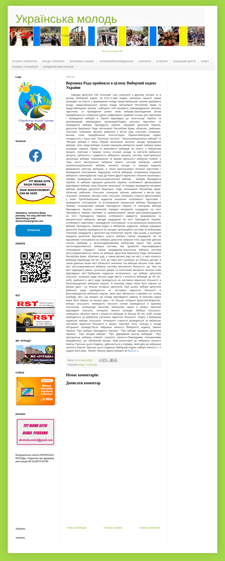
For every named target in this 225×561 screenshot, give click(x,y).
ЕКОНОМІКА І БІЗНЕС (82, 61)
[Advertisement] (113, 497)
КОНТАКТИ (144, 61)
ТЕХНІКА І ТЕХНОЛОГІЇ (25, 67)
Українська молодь (66, 18)
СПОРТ (205, 61)
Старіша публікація (149, 527)
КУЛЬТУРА (162, 61)
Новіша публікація (77, 527)
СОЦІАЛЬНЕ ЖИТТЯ (184, 61)
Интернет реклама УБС (112, 51)
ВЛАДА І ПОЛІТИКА (53, 61)
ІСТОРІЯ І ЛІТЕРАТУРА (24, 61)
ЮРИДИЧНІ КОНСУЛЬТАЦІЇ (58, 67)
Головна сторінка (113, 527)
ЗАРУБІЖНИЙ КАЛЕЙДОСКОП (116, 61)
